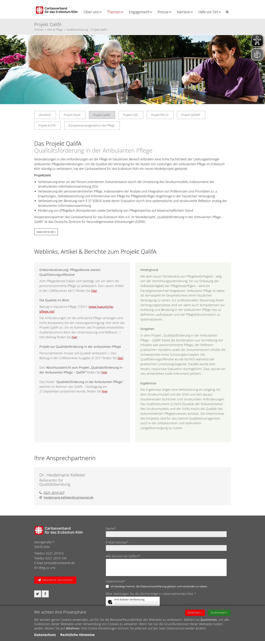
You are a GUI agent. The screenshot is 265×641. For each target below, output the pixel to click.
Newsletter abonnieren (57, 580)
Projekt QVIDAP (190, 115)
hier (94, 291)
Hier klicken (136, 603)
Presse (163, 11)
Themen (114, 11)
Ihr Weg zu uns (44, 568)
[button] (227, 12)
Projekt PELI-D (159, 115)
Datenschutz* (115, 581)
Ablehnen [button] (191, 612)
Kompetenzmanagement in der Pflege (92, 125)
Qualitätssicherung (77, 29)
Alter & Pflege (55, 29)
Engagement (139, 11)
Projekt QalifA (99, 29)
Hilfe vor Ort (208, 11)
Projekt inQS (130, 115)
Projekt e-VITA (47, 125)
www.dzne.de (45, 232)
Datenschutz (45, 634)
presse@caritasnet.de (59, 563)
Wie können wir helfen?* (123, 556)
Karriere (183, 11)
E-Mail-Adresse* (117, 542)
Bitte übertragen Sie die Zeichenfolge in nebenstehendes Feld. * (151, 594)
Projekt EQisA (72, 115)
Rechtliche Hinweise (77, 634)
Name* (111, 528)
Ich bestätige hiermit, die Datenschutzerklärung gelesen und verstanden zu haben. (159, 586)
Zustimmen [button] (218, 612)
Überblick (44, 115)
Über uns (91, 11)
